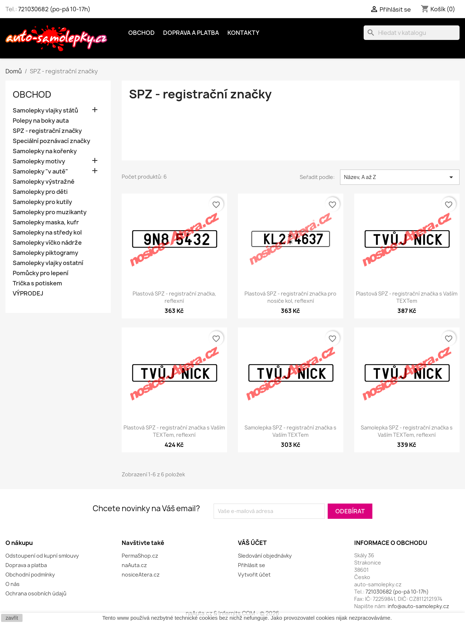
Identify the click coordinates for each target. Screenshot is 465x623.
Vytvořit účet (254, 574)
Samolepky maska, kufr (46, 222)
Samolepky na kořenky (45, 151)
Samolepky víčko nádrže (47, 243)
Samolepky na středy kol (47, 232)
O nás (12, 584)
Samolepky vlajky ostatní (48, 263)
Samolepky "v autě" (40, 171)
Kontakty (243, 33)
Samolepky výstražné (43, 182)
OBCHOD (141, 33)
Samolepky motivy (39, 161)
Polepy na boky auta (41, 121)
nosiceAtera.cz (140, 574)
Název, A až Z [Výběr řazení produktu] (400, 177)
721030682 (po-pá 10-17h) (54, 9)
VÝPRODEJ (28, 293)
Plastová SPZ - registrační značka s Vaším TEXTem (406, 297)
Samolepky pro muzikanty (49, 212)
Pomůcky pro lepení (40, 273)
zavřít (11, 618)
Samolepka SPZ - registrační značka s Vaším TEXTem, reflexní (407, 431)
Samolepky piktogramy (45, 253)
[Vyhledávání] (412, 32)
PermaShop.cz (140, 555)
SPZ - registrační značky (47, 131)
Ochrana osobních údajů (35, 593)
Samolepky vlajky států (45, 110)
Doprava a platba (191, 33)
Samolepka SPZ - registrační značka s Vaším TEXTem (290, 431)
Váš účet (252, 543)
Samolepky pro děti (40, 192)
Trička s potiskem (37, 283)
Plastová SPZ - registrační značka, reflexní (174, 297)
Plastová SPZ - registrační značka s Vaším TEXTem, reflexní (174, 431)
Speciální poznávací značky (51, 141)
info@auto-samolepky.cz (418, 606)
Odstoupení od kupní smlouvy (42, 555)
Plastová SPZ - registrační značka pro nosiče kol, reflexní (290, 297)
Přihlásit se (251, 565)
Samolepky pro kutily (42, 202)
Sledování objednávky (265, 555)
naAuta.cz (134, 565)
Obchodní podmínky (30, 574)
